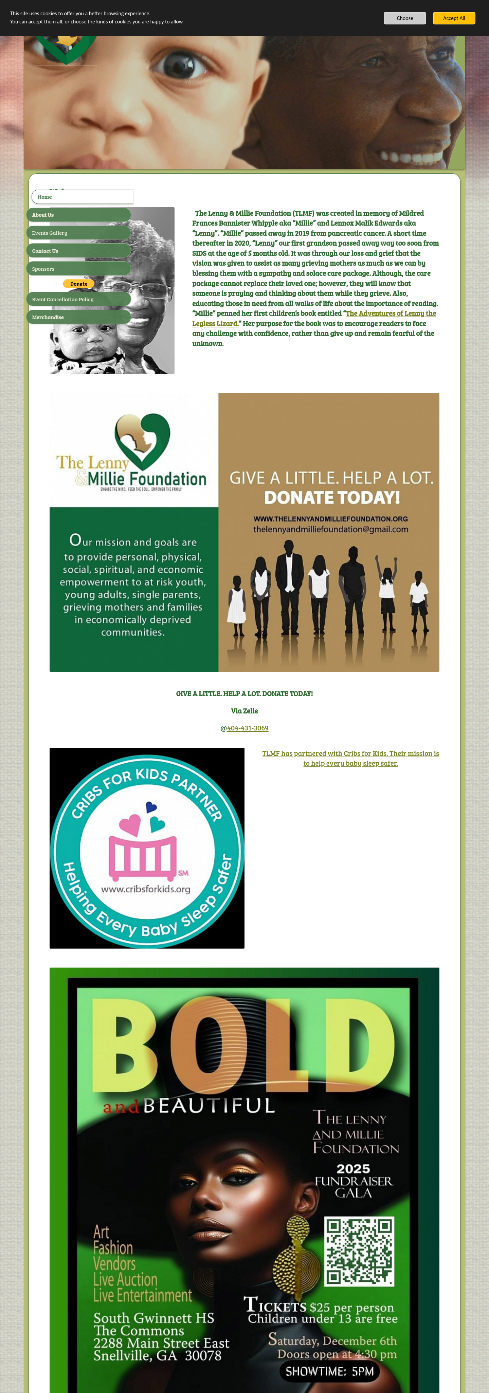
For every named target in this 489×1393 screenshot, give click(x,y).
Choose (405, 18)
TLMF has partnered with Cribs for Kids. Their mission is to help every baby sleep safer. (374, 685)
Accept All (454, 18)
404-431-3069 (300, 649)
